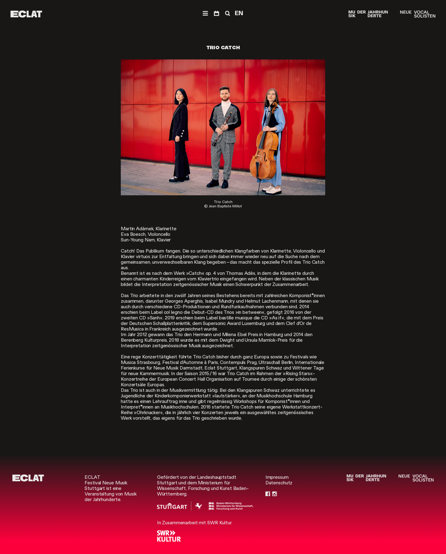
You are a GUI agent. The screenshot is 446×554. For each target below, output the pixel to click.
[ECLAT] (26, 14)
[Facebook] (267, 494)
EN (239, 13)
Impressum (277, 477)
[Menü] (205, 13)
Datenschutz (279, 483)
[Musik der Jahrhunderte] (368, 14)
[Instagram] (274, 494)
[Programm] (216, 13)
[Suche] (227, 13)
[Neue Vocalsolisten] (417, 14)
